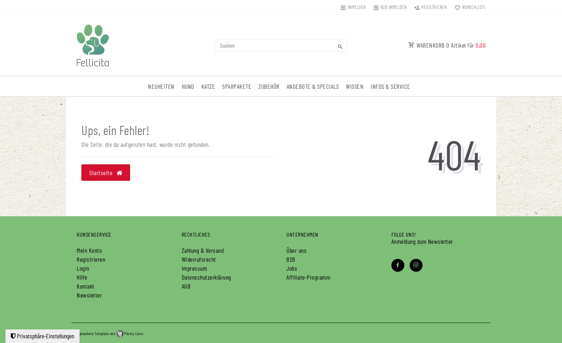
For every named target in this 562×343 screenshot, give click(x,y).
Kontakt (86, 286)
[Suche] (340, 46)
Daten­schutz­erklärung (206, 277)
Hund (188, 86)
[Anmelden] (353, 7)
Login (83, 268)
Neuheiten (161, 86)
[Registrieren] (430, 7)
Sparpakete (236, 86)
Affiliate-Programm (308, 277)
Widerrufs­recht (199, 259)
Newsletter (89, 295)
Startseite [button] (105, 173)
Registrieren (91, 259)
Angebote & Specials (313, 86)
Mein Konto (89, 250)
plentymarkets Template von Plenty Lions (107, 333)
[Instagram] (416, 265)
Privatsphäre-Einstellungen (42, 336)
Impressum (194, 268)
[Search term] (281, 45)
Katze (208, 86)
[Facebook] (397, 265)
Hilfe (82, 277)
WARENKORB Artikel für (447, 45)
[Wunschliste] (468, 7)
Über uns (296, 250)
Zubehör (269, 86)
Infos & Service (390, 86)
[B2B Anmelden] (390, 7)
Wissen (354, 86)
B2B (290, 259)
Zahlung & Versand (203, 250)
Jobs (291, 268)
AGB (186, 286)
